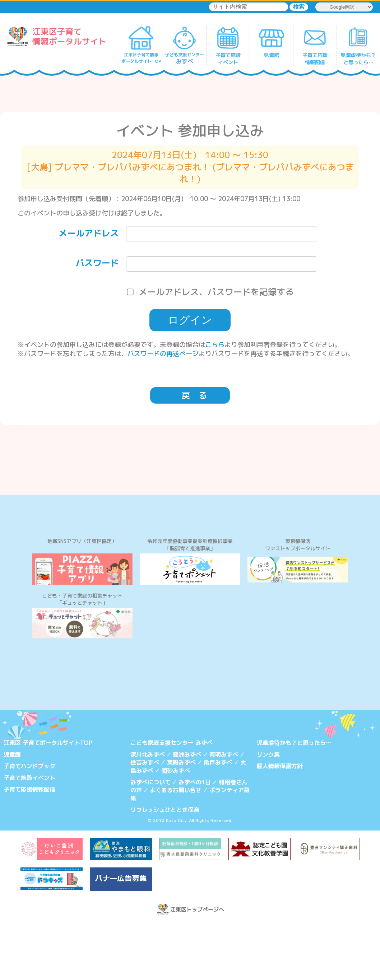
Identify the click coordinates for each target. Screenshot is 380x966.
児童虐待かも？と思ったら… (294, 785)
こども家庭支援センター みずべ (171, 785)
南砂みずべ (175, 813)
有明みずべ (223, 797)
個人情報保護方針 (280, 808)
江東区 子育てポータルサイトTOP (48, 785)
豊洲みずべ (187, 797)
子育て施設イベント (29, 820)
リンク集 (268, 797)
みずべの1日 (195, 824)
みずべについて (150, 824)
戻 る (194, 395)
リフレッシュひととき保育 (164, 852)
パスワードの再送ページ (163, 353)
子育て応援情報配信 (29, 832)
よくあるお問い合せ (175, 833)
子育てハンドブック (29, 808)
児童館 (12, 797)
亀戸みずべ (218, 805)
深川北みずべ (147, 797)
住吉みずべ (144, 805)
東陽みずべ (181, 805)
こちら (214, 344)
